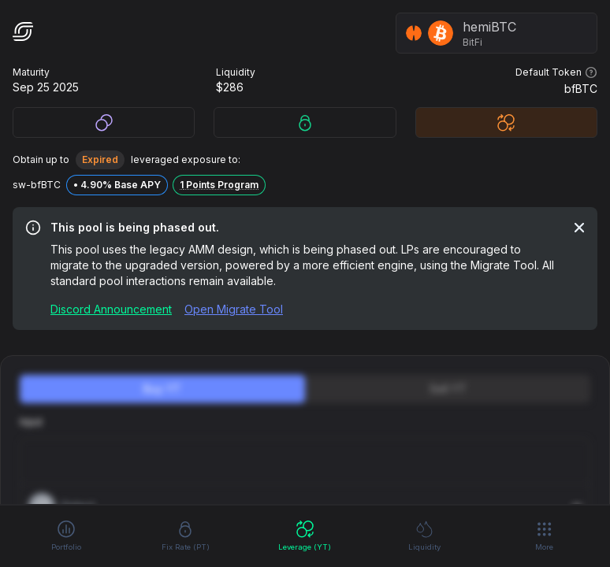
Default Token (556, 72)
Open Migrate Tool (233, 309)
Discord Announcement (111, 309)
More (544, 535)
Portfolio (66, 535)
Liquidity (424, 535)
